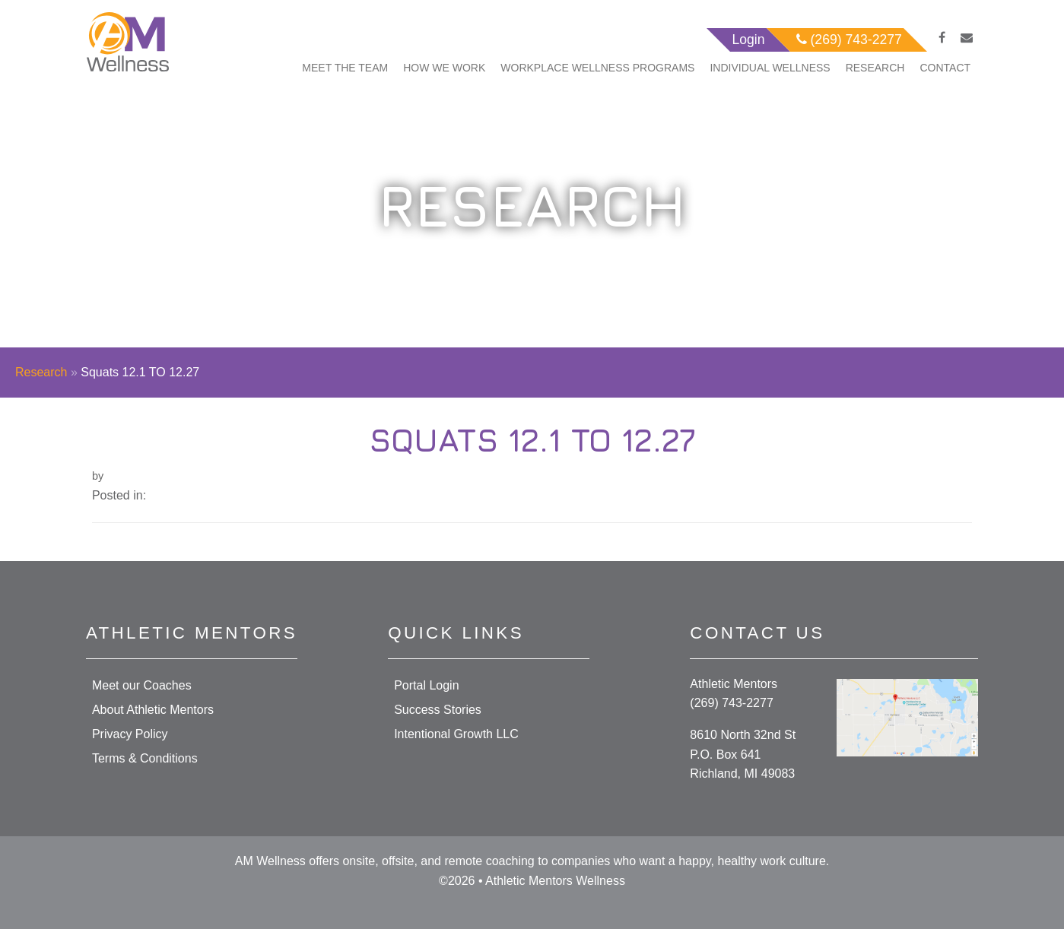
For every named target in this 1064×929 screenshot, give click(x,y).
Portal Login (426, 685)
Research (875, 68)
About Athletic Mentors (153, 709)
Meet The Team (345, 68)
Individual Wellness (770, 68)
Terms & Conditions (145, 758)
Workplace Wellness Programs (597, 68)
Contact (944, 68)
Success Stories (437, 709)
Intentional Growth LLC (456, 734)
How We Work (444, 68)
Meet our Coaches (142, 685)
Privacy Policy (130, 734)
